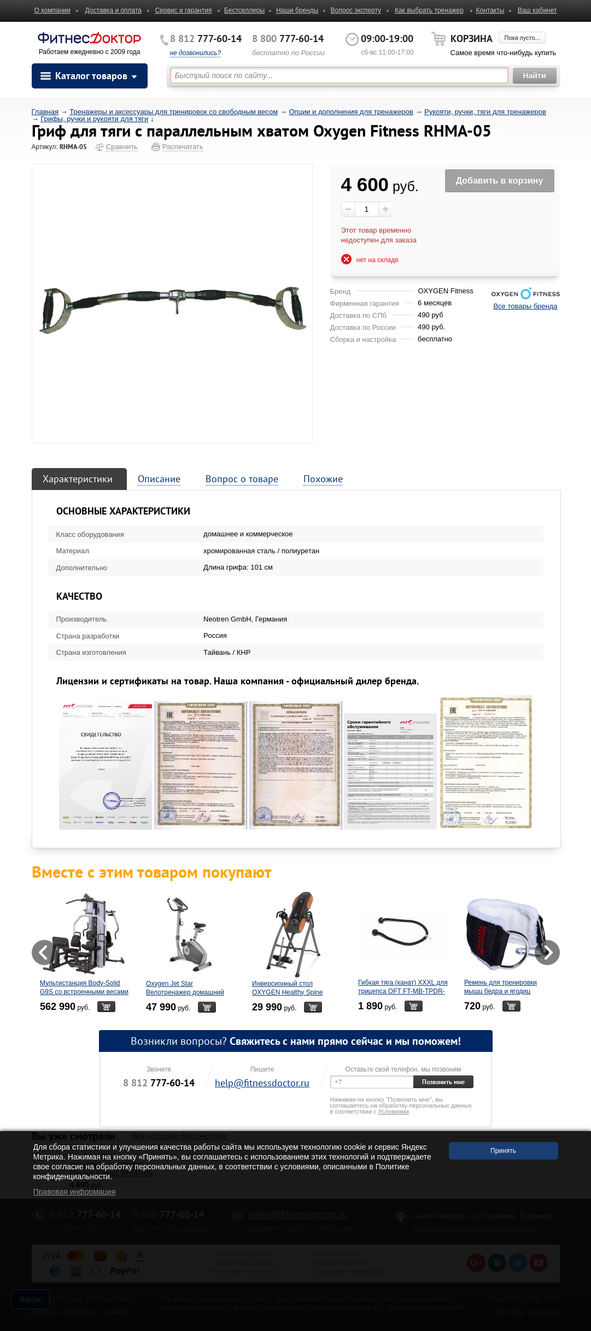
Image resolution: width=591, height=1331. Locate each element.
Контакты (490, 10)
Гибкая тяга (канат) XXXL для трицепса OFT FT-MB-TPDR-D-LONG (403, 991)
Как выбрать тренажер (429, 10)
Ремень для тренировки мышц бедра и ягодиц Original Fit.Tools (500, 991)
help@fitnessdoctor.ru (262, 1082)
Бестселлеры (244, 10)
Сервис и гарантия (183, 10)
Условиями (393, 1111)
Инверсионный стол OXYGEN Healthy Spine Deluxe (287, 992)
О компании (52, 10)
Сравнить (122, 147)
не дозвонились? (195, 53)
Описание (159, 478)
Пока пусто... (522, 37)
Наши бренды (297, 10)
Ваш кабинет (537, 10)
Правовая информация (74, 1191)
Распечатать (182, 147)
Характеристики (78, 478)
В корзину (106, 1006)
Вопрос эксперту (355, 10)
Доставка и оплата (113, 10)
